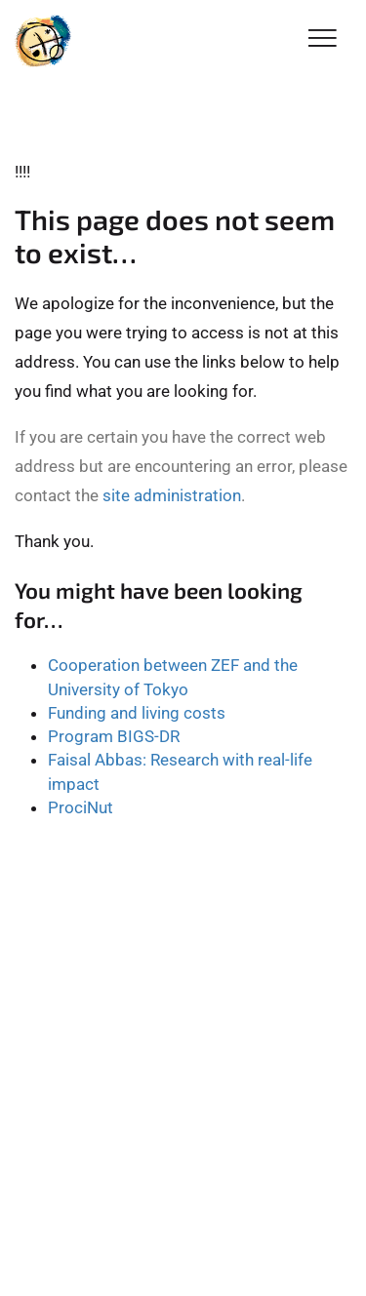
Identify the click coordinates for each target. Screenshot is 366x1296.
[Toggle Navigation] (322, 39)
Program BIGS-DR (114, 736)
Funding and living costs (136, 713)
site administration (171, 495)
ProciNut (80, 807)
